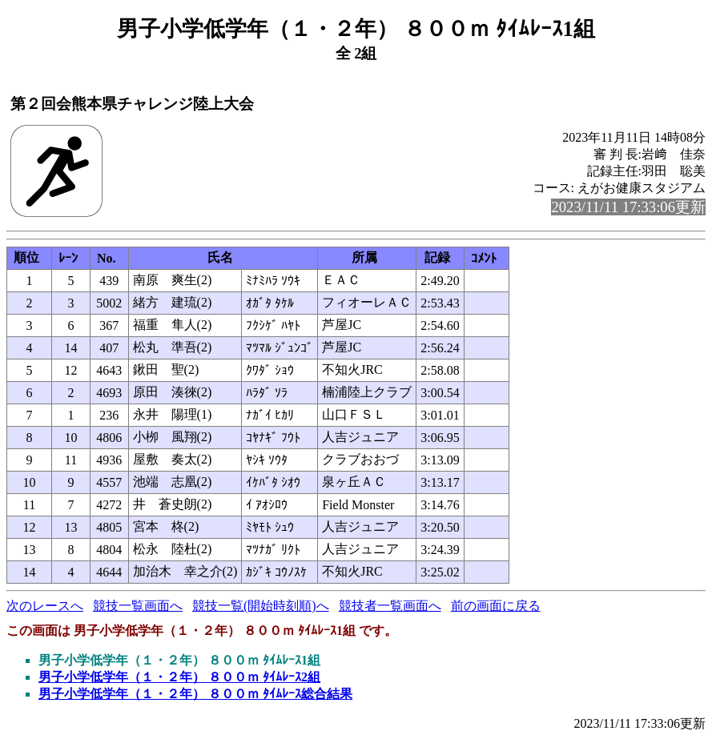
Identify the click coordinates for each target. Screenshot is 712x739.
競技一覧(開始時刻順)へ (260, 605)
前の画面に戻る (496, 605)
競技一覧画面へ (138, 605)
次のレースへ (44, 605)
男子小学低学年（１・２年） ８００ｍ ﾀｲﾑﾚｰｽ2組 (179, 677)
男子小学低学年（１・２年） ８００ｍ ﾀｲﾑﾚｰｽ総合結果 (195, 694)
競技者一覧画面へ (390, 605)
